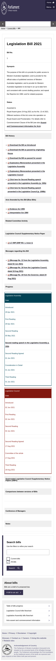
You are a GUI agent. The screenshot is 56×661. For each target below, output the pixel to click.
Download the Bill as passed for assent (24, 158)
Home (50, 2)
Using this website (38, 638)
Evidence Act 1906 (16, 209)
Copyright (32, 633)
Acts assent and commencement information (23, 620)
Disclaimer (21, 633)
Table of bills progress (14, 606)
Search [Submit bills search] (15, 568)
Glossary (5, 638)
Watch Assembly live (28, 25)
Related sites (9, 641)
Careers (26, 638)
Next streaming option (53, 24)
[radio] (8, 558)
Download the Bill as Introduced (22, 145)
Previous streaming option (2, 24)
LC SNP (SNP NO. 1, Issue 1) (20, 243)
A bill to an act (13, 592)
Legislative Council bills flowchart (18, 611)
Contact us (16, 638)
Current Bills (11, 28)
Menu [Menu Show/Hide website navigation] (50, 8)
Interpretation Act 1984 (18, 213)
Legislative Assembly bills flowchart (19, 615)
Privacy (12, 633)
